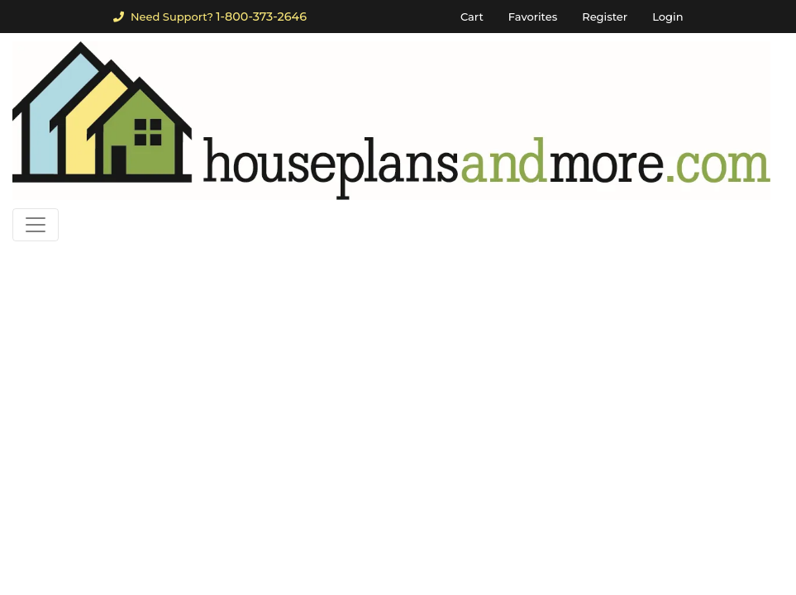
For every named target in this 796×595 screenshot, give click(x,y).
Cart (472, 16)
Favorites (532, 16)
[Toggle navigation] (35, 224)
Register (604, 16)
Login (667, 16)
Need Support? (210, 16)
